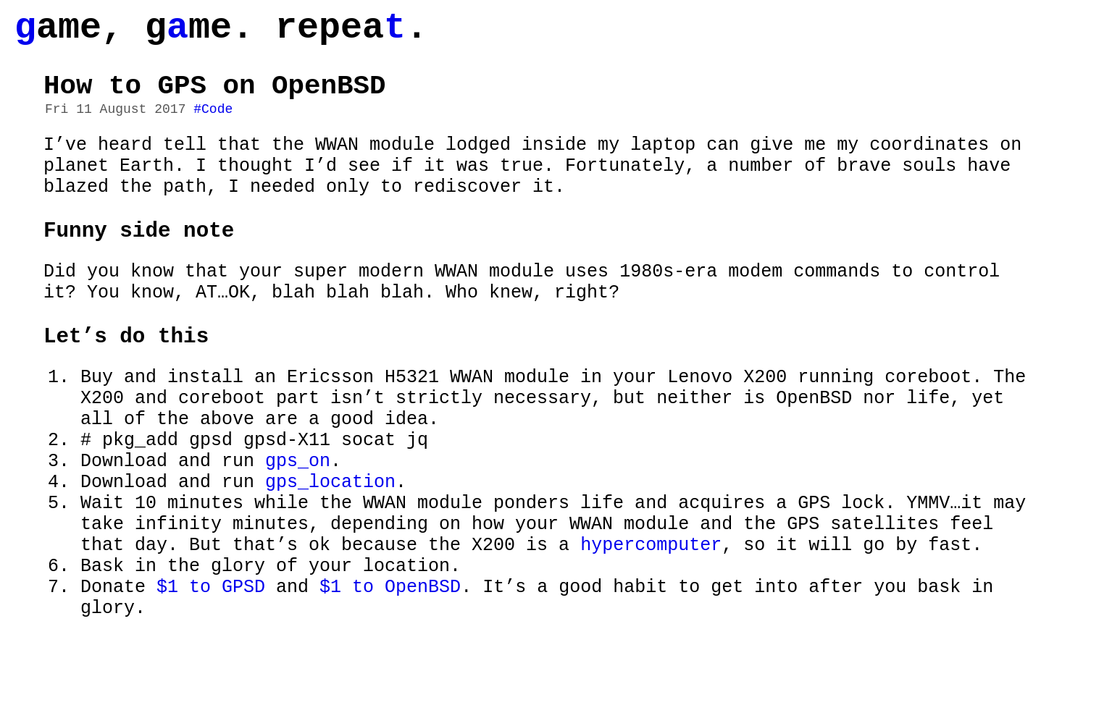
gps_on (297, 523)
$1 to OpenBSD (390, 671)
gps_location (330, 548)
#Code (213, 125)
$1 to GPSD (210, 671)
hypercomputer (651, 621)
